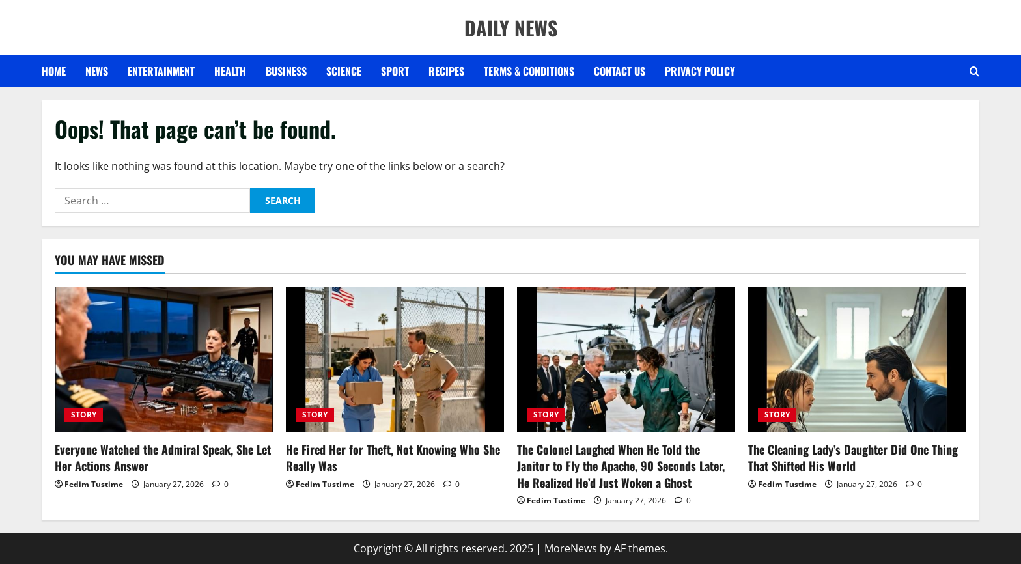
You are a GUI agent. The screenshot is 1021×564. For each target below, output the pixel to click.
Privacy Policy (700, 71)
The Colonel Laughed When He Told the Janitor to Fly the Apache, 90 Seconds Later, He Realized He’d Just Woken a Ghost (621, 465)
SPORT (395, 71)
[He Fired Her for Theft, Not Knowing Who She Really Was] (395, 359)
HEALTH (230, 71)
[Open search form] (974, 71)
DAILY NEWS (510, 27)
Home (54, 71)
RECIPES (446, 71)
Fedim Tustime (93, 484)
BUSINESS (286, 71)
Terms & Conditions (529, 71)
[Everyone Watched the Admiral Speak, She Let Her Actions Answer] (164, 359)
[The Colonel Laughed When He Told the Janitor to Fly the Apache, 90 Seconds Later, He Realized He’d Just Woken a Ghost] (626, 359)
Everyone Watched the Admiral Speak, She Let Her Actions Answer (163, 457)
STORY (83, 414)
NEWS (96, 71)
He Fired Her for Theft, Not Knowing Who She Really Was (393, 457)
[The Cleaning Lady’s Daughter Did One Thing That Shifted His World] (857, 359)
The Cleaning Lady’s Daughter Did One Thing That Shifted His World (853, 457)
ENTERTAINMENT (161, 71)
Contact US (619, 71)
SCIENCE (343, 71)
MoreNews (570, 548)
